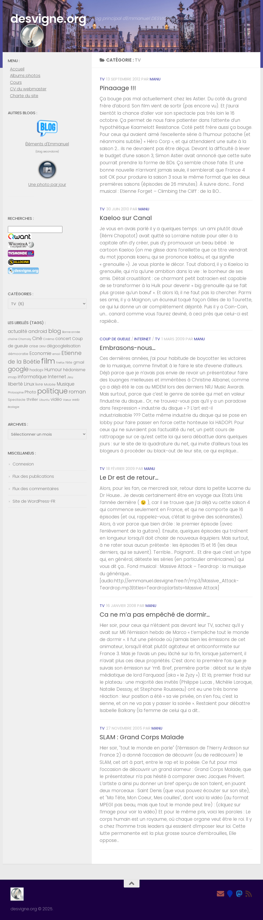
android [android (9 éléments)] (37, 331)
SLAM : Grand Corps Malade (142, 737)
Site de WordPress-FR (34, 501)
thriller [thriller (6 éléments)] (32, 399)
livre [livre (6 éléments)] (39, 384)
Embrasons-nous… (127, 348)
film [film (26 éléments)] (48, 360)
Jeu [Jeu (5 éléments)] (70, 377)
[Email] (220, 893)
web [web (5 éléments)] (75, 399)
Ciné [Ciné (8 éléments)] (37, 338)
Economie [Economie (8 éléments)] (40, 353)
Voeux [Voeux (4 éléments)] (67, 400)
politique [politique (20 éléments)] (52, 391)
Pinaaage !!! (118, 88)
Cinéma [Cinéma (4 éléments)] (48, 339)
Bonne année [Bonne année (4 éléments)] (71, 332)
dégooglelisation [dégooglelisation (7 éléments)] (63, 346)
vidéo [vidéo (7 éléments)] (56, 399)
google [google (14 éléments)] (18, 369)
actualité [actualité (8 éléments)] (17, 331)
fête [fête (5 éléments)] (69, 362)
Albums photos (25, 76)
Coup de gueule (115, 339)
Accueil (17, 69)
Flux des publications (33, 476)
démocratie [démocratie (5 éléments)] (18, 354)
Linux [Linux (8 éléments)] (29, 384)
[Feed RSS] (249, 893)
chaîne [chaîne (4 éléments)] (12, 339)
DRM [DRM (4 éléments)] (42, 346)
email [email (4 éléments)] (56, 354)
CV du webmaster (28, 89)
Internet (142, 339)
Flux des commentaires (36, 489)
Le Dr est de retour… (129, 477)
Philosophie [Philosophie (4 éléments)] (16, 393)
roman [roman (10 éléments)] (77, 391)
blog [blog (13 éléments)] (54, 331)
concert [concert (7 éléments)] (63, 339)
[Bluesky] (230, 893)
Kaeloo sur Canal (126, 218)
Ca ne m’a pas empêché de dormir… (155, 614)
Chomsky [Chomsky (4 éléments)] (24, 339)
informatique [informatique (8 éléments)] (32, 377)
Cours (16, 82)
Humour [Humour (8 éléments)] (53, 369)
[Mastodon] (239, 893)
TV (102, 79)
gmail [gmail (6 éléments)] (78, 362)
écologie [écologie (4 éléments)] (13, 407)
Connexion (23, 464)
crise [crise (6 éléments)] (33, 346)
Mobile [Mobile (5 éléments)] (50, 384)
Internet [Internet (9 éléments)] (57, 376)
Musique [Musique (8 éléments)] (65, 384)
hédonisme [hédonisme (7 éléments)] (74, 370)
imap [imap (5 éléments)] (12, 377)
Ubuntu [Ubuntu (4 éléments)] (44, 400)
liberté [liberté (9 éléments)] (15, 384)
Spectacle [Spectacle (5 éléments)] (16, 399)
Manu (155, 79)
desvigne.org (48, 18)
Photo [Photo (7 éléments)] (30, 392)
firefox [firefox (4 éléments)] (60, 363)
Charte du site (24, 96)
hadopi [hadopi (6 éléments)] (36, 370)
